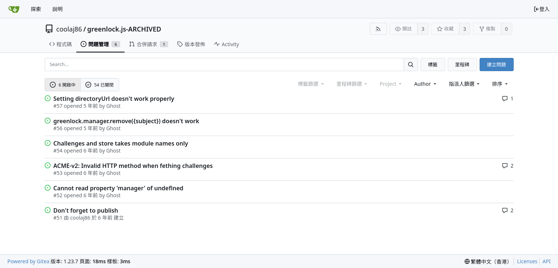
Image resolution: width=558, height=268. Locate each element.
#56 (58, 128)
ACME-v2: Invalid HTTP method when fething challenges (133, 165)
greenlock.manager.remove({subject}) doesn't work (126, 121)
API (547, 261)
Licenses (527, 261)
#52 (58, 195)
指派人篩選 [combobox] (465, 83)
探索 (36, 8)
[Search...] (411, 64)
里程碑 (462, 64)
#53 (58, 172)
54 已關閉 (99, 85)
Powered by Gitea (28, 261)
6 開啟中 (62, 85)
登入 (541, 8)
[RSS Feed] (378, 29)
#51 (58, 217)
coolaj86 (69, 29)
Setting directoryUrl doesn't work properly (113, 98)
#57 (58, 105)
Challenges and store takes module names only (120, 143)
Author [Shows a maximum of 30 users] (425, 83)
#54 (58, 150)
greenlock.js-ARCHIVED (124, 29)
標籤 (432, 64)
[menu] (500, 83)
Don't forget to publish (85, 210)
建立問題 (496, 64)
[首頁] (14, 9)
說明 (57, 8)
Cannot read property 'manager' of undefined (118, 188)
